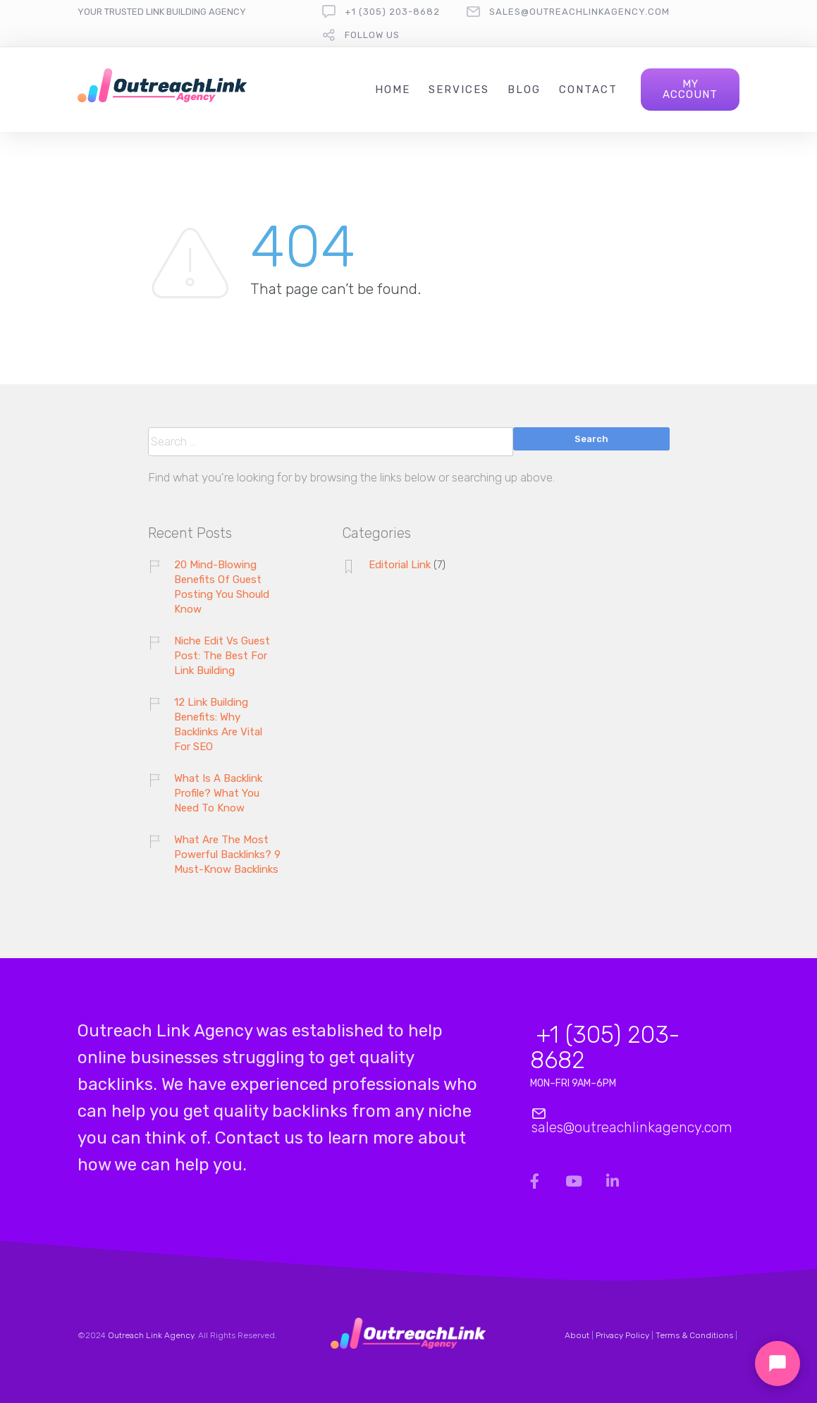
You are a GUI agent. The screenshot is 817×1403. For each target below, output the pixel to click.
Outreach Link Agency (151, 1335)
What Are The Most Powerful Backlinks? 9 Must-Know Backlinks (227, 854)
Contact (588, 89)
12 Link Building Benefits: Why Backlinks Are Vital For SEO (218, 724)
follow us (372, 35)
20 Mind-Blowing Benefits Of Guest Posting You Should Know (221, 586)
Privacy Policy (622, 1335)
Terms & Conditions (694, 1335)
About (577, 1335)
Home (392, 89)
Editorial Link (400, 564)
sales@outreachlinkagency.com (579, 11)
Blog (524, 89)
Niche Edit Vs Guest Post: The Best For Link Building (222, 656)
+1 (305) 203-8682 (392, 11)
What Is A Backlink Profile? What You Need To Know (218, 793)
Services (459, 89)
